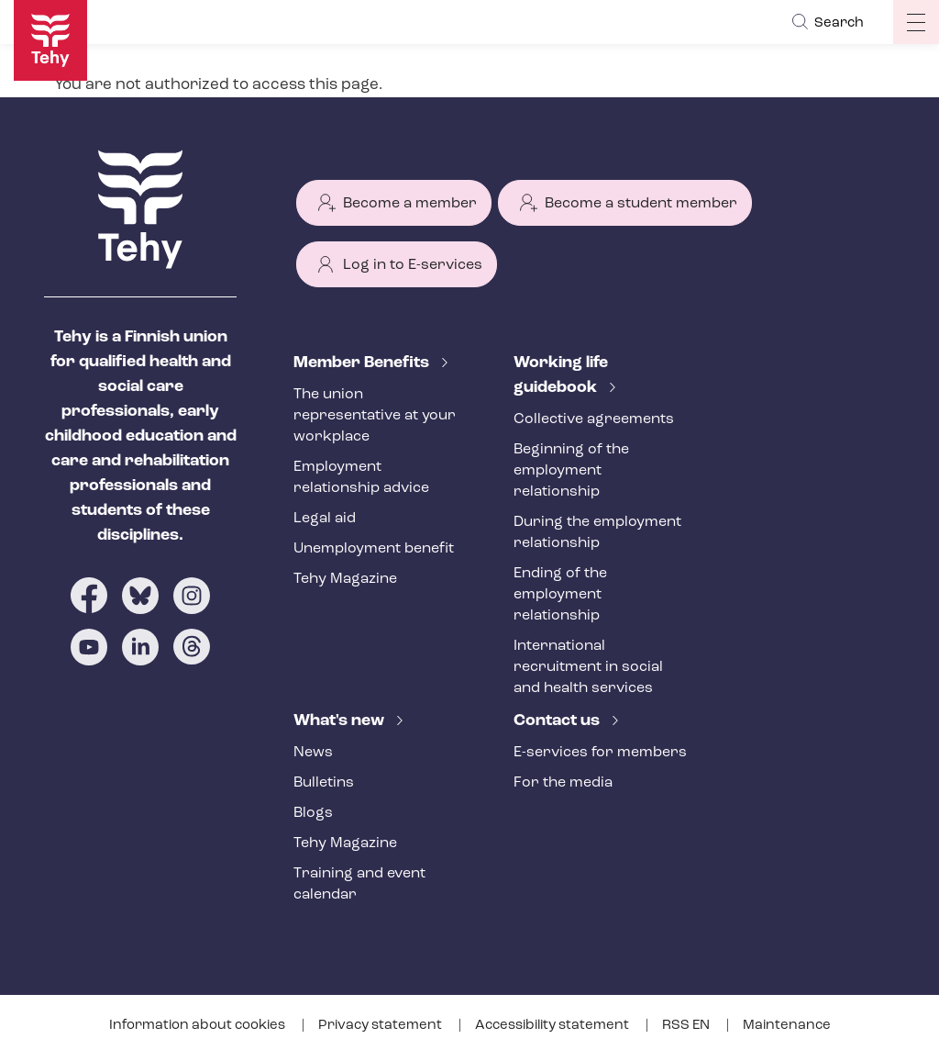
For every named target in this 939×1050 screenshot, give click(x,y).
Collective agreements (594, 419)
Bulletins (323, 783)
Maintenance (787, 1026)
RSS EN (687, 1026)
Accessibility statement (553, 1026)
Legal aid (324, 518)
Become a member (410, 203)
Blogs (313, 813)
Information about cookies (198, 1026)
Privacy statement (381, 1026)
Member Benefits (363, 363)
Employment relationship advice (361, 478)
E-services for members (600, 752)
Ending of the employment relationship (560, 594)
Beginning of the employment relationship (571, 470)
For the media (563, 783)
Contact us (558, 721)
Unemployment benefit (373, 549)
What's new (340, 721)
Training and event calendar (359, 884)
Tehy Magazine (345, 579)
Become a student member (641, 203)
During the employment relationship (597, 533)
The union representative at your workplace (374, 415)
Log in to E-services (412, 265)
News (313, 752)
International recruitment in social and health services (588, 667)
